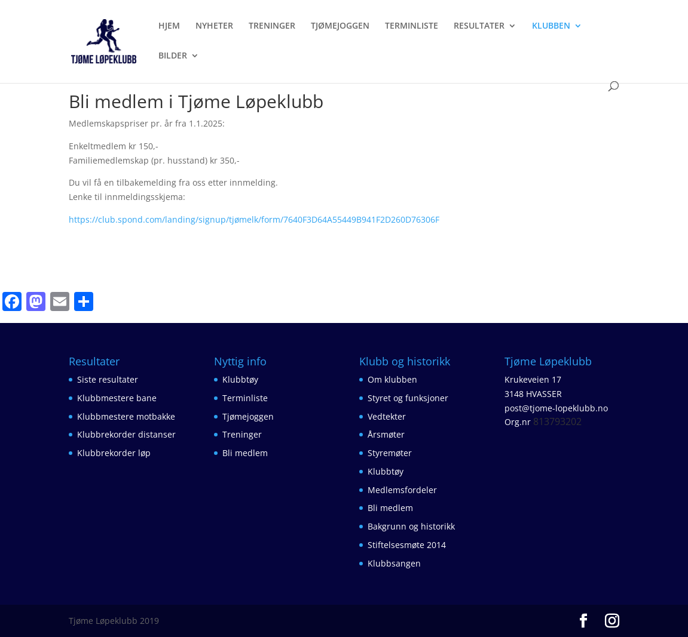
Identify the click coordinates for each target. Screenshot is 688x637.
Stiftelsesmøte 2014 (407, 544)
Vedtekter (387, 416)
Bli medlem (245, 452)
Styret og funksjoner (408, 398)
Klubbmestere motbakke (126, 416)
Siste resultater (107, 379)
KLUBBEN (551, 26)
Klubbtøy (240, 379)
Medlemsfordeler (402, 490)
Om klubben (392, 379)
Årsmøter (386, 434)
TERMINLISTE (411, 26)
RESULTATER (479, 26)
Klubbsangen (394, 563)
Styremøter (390, 452)
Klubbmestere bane (117, 398)
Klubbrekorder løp (114, 452)
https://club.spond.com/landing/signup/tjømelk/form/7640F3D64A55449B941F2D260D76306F (254, 219)
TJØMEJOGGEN (340, 26)
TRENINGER (272, 26)
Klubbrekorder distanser (126, 434)
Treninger (242, 434)
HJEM (169, 26)
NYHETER (214, 26)
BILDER (172, 56)
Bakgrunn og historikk (411, 526)
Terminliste (245, 398)
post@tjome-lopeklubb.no (556, 408)
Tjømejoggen (248, 416)
